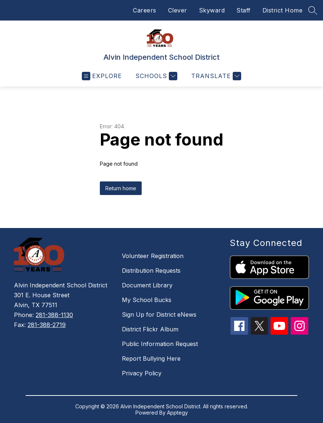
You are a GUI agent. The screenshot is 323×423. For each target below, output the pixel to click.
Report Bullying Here (151, 358)
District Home (282, 10)
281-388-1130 (54, 315)
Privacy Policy (142, 373)
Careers (144, 10)
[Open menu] (102, 76)
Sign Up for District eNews (159, 314)
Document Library (147, 285)
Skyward (212, 10)
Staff (243, 10)
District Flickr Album (150, 329)
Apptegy (177, 412)
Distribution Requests (151, 270)
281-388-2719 (47, 324)
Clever (177, 10)
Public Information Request (160, 343)
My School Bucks (146, 300)
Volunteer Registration (153, 256)
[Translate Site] (215, 76)
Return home (120, 188)
